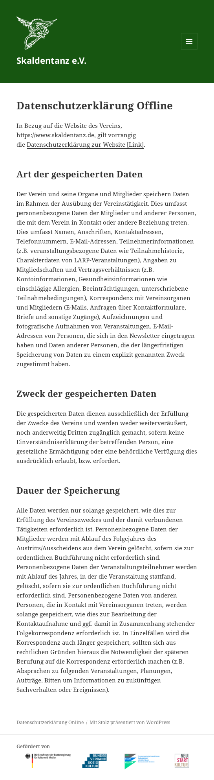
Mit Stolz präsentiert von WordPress (130, 722)
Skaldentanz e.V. (51, 60)
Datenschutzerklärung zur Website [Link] (85, 144)
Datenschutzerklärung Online (50, 722)
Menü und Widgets (189, 49)
